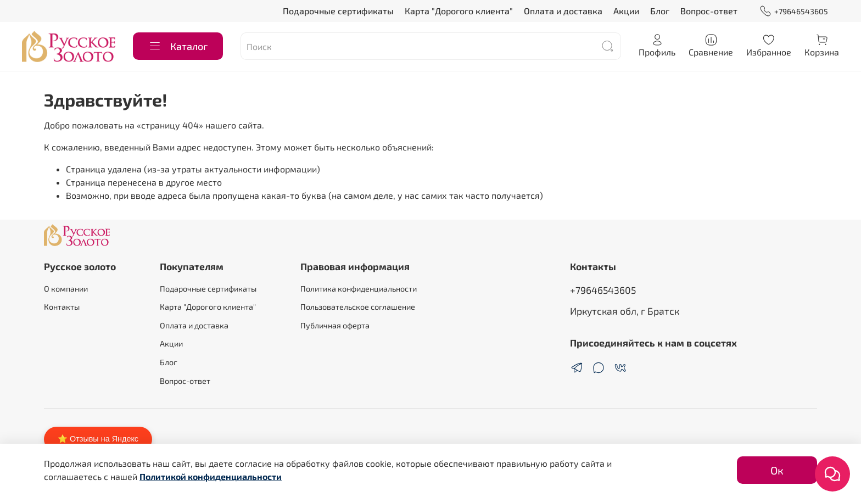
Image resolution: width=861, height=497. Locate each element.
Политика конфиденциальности (358, 288)
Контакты (62, 306)
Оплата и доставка (563, 10)
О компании (66, 288)
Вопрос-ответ (708, 10)
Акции (626, 10)
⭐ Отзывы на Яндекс (98, 438)
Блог (659, 10)
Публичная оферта (335, 325)
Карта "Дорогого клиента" (459, 10)
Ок (777, 470)
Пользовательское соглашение (357, 306)
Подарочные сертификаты (338, 10)
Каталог (178, 46)
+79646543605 (793, 11)
